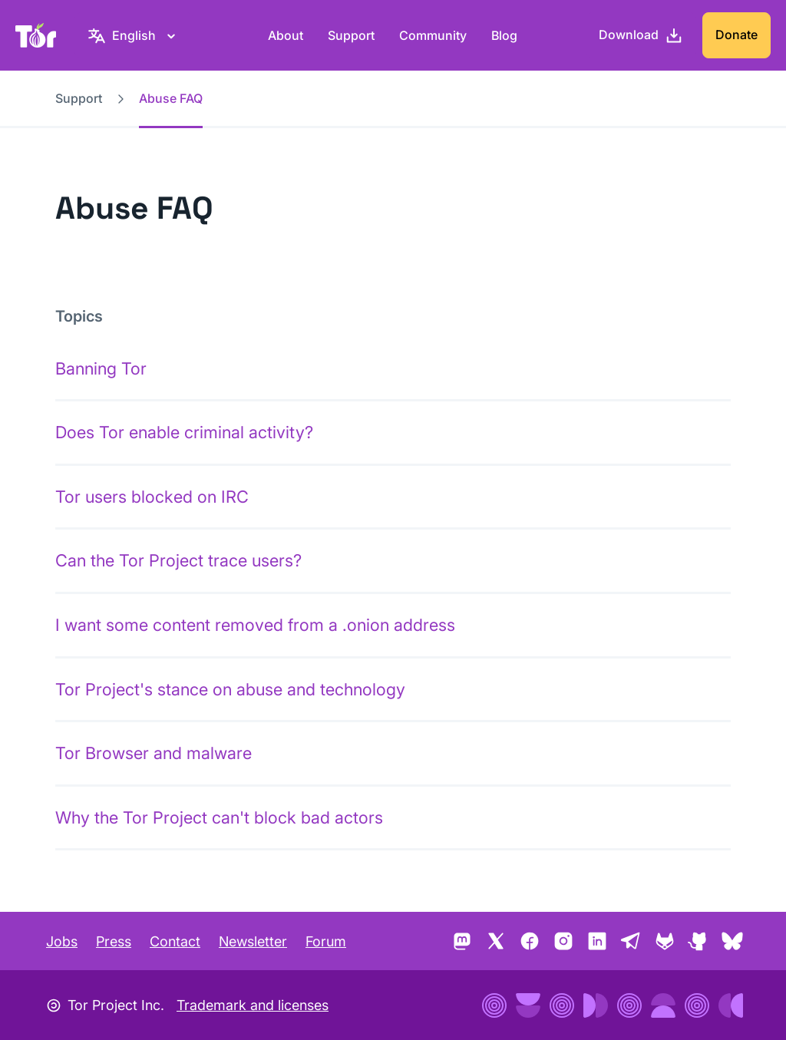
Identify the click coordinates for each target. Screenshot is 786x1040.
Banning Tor (101, 368)
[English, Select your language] (133, 35)
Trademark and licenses (253, 1005)
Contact (175, 941)
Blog (504, 35)
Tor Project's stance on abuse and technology (230, 689)
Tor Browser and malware (153, 753)
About (285, 35)
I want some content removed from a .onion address (255, 625)
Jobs (62, 941)
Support (351, 35)
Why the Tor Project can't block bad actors (219, 817)
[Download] (641, 35)
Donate (736, 34)
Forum (325, 941)
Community (433, 35)
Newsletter (253, 941)
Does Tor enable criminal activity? (184, 432)
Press (113, 941)
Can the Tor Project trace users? (178, 560)
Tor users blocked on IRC (152, 497)
